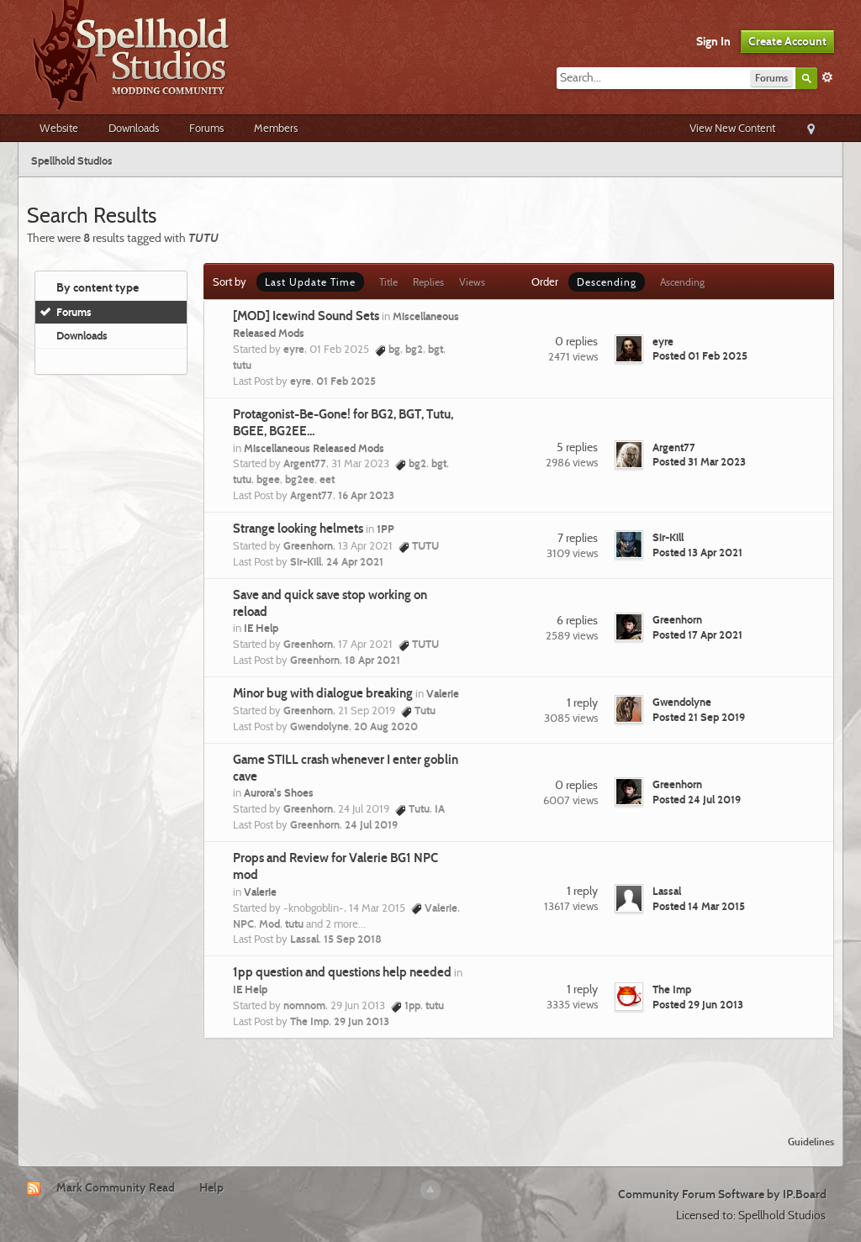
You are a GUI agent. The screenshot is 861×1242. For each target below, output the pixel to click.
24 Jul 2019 (371, 824)
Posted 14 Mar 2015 (698, 906)
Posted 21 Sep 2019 (698, 717)
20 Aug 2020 (386, 726)
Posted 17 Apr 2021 (697, 634)
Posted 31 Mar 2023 (699, 461)
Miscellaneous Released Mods (314, 448)
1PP (385, 528)
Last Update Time (310, 282)
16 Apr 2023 (366, 495)
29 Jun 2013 (361, 1021)
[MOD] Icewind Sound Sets (306, 316)
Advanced (827, 77)
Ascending (682, 282)
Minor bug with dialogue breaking (323, 693)
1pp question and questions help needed (342, 972)
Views (472, 282)
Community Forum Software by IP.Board (722, 1194)
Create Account (787, 41)
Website (59, 127)
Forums (206, 127)
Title (388, 282)
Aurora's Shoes (279, 792)
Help (211, 1187)
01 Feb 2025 (346, 380)
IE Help (261, 627)
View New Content (732, 127)
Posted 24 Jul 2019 (696, 799)
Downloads (133, 127)
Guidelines (811, 1141)
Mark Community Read (115, 1187)
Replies (428, 282)
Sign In (713, 41)
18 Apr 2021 (372, 659)
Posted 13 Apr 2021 (697, 552)
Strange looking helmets (298, 528)
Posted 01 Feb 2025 (699, 355)
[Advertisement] (430, 1076)
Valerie (442, 693)
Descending (607, 282)
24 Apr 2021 (354, 561)
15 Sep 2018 (353, 938)
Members (276, 127)
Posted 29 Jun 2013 (697, 1004)
